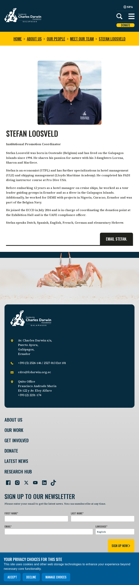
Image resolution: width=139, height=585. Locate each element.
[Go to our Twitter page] (25, 481)
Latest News (16, 461)
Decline (31, 577)
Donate (125, 25)
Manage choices (55, 577)
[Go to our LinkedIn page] (43, 481)
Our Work (14, 430)
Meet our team (82, 38)
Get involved (17, 440)
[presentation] (33, 545)
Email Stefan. (116, 239)
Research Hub (18, 471)
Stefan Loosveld (112, 38)
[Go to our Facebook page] (7, 481)
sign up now (121, 545)
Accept (12, 577)
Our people (56, 38)
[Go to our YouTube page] (34, 481)
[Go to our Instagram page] (16, 481)
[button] (131, 16)
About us (34, 38)
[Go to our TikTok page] (52, 481)
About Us (13, 420)
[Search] (119, 16)
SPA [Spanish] (128, 7)
